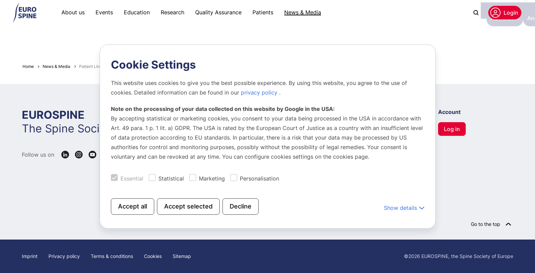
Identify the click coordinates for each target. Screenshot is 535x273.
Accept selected (188, 206)
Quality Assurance (218, 12)
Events (104, 12)
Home (28, 66)
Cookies (153, 256)
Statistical (171, 178)
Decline (240, 206)
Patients (262, 12)
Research (172, 12)
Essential (131, 178)
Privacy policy (64, 256)
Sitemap (182, 256)
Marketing (212, 178)
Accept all (132, 206)
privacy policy (260, 92)
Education (137, 12)
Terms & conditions (112, 256)
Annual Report (116, 39)
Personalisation (259, 178)
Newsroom (75, 39)
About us (73, 12)
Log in (452, 129)
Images (153, 39)
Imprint (30, 256)
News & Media (302, 12)
